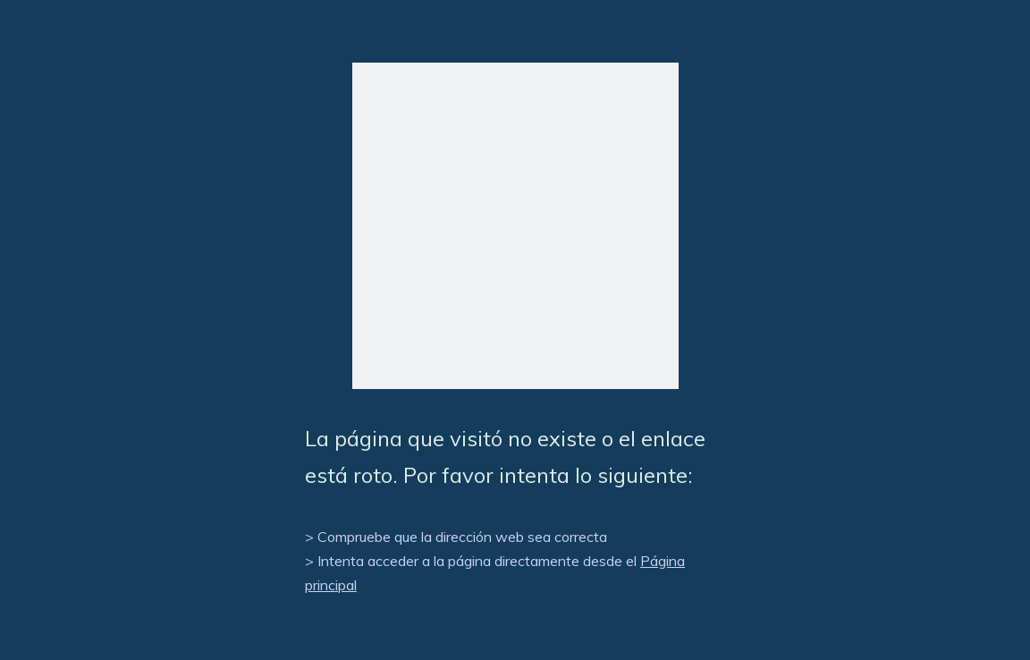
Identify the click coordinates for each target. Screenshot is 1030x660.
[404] (515, 226)
